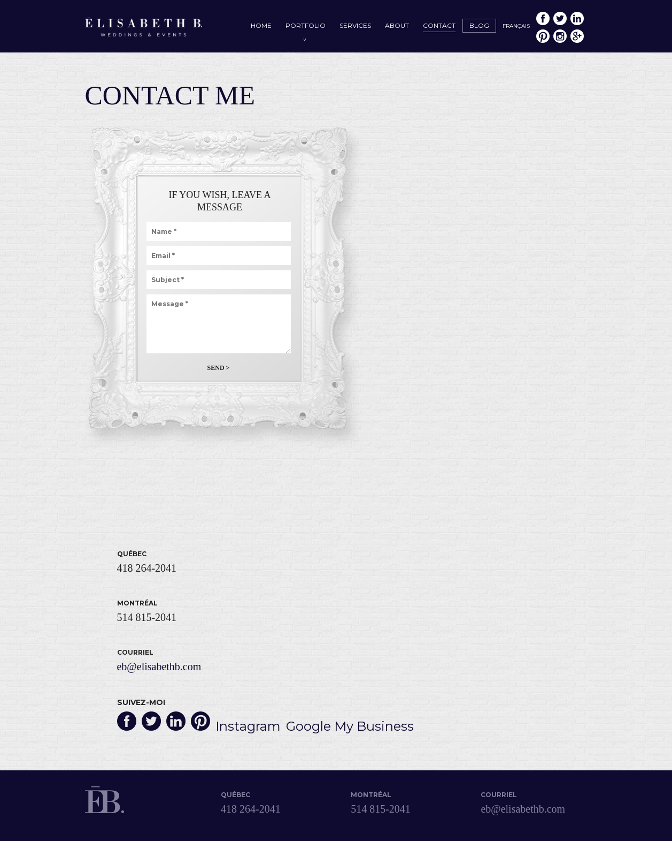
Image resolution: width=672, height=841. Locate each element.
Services (355, 25)
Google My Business (577, 36)
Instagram (560, 36)
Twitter (560, 18)
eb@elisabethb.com (159, 666)
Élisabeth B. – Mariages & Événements (144, 28)
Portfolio (305, 25)
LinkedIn (577, 18)
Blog (479, 25)
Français (516, 25)
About (397, 25)
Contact (439, 25)
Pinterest (543, 36)
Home (261, 25)
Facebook (543, 18)
